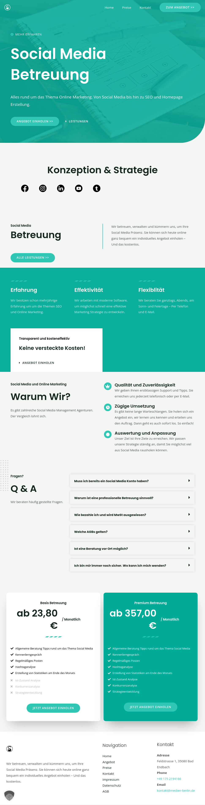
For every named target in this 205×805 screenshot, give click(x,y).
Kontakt (146, 7)
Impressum (110, 780)
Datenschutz (111, 786)
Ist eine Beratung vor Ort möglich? (101, 549)
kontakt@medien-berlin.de (176, 791)
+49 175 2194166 (169, 779)
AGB (105, 792)
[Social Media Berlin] (7, 7)
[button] (180, 7)
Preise (129, 7)
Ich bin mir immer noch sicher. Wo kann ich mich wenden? (121, 566)
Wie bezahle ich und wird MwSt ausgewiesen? (111, 515)
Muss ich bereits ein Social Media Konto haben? (112, 481)
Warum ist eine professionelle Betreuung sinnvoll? (115, 498)
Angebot (108, 762)
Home (114, 7)
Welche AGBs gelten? (91, 532)
